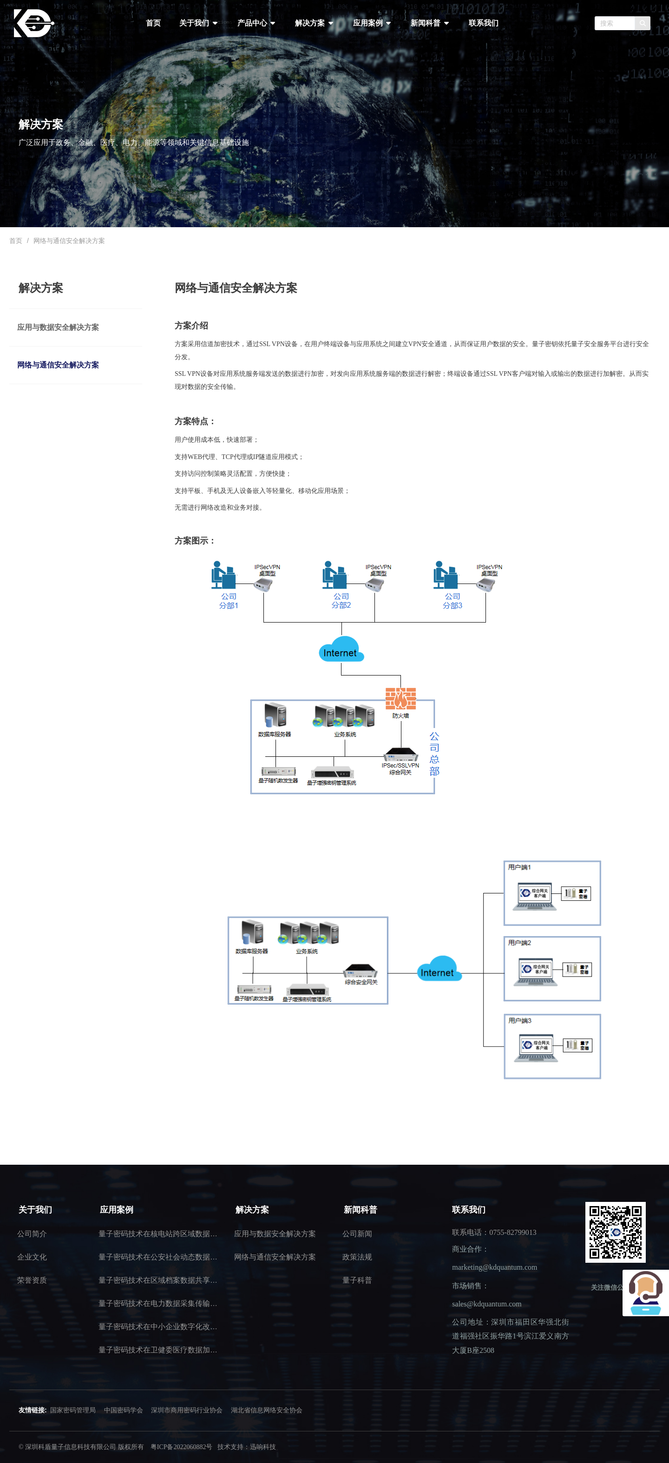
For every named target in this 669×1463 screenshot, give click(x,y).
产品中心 (256, 23)
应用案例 (372, 23)
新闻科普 (430, 23)
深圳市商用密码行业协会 (187, 1410)
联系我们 (483, 23)
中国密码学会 (123, 1410)
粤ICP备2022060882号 (182, 1446)
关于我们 (198, 23)
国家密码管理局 (73, 1410)
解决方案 (314, 23)
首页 (153, 23)
